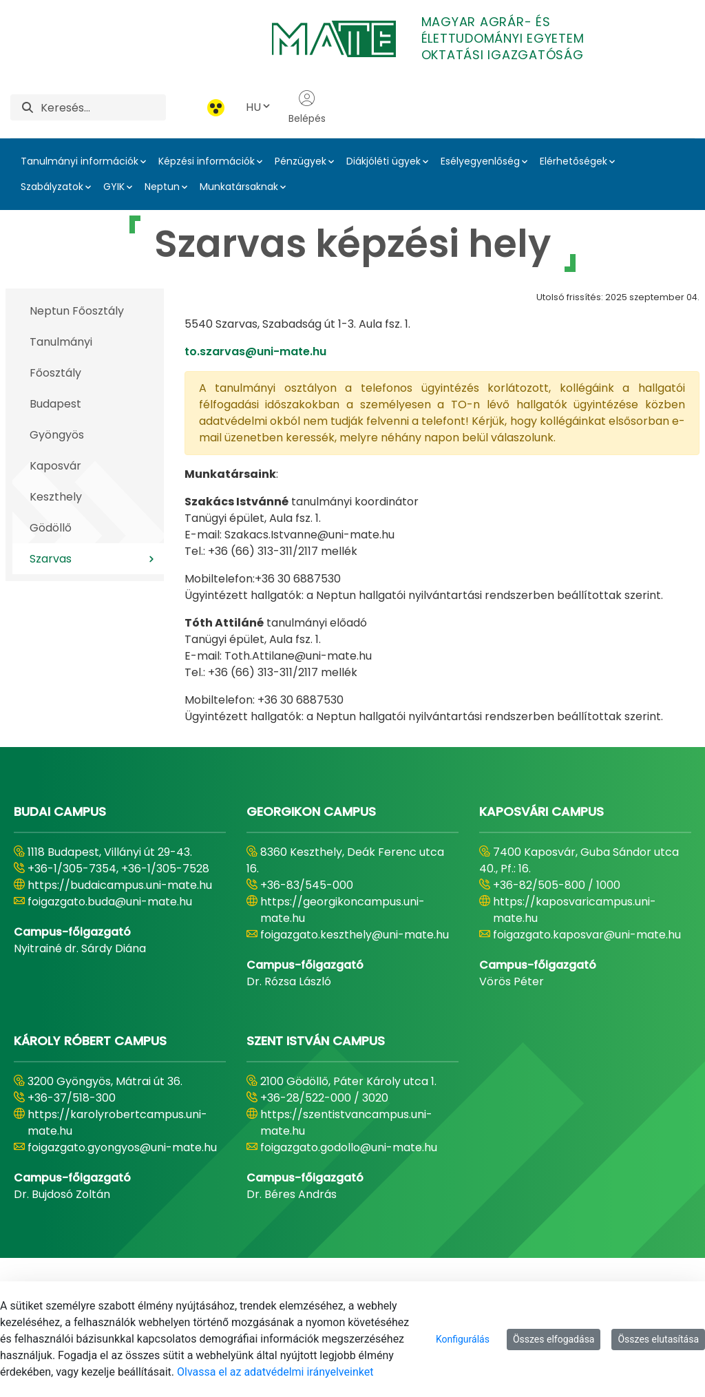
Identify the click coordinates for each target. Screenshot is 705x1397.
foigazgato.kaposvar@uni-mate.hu (587, 935)
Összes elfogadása (554, 1339)
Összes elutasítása (658, 1339)
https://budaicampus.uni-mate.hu (120, 885)
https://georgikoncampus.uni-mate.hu (342, 910)
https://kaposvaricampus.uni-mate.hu (574, 910)
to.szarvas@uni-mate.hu (255, 351)
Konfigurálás (463, 1339)
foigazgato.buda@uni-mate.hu (110, 902)
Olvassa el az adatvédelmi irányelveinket (275, 1371)
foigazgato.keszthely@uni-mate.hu (354, 935)
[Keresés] (103, 107)
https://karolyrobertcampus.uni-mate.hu (117, 1122)
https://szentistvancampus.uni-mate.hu (346, 1122)
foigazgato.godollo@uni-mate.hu (348, 1147)
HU (259, 107)
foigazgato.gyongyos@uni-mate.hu (122, 1147)
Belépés (307, 107)
